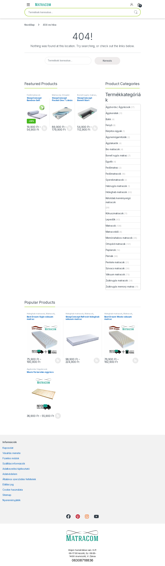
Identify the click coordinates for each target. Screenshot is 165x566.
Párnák (109, 256)
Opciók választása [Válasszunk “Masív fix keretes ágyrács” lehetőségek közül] (58, 416)
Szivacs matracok (115, 268)
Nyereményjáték (12, 500)
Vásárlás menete (12, 453)
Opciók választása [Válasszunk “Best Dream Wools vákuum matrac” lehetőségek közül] (135, 360)
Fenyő (109, 125)
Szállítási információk (14, 463)
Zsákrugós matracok (117, 280)
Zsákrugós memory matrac (120, 286)
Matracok (56, 95)
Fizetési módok (11, 458)
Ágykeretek (112, 113)
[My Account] (132, 5)
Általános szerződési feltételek (19, 479)
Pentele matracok (115, 262)
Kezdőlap (29, 24)
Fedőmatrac (112, 167)
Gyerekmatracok (115, 179)
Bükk (108, 119)
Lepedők (110, 219)
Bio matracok (113, 149)
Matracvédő (112, 231)
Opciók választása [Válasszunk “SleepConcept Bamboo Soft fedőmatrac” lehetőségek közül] (44, 128)
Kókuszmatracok (115, 213)
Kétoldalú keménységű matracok (118, 200)
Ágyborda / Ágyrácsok (118, 107)
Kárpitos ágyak (114, 131)
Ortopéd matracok (60, 96)
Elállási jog (8, 484)
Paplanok (111, 250)
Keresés (135, 12)
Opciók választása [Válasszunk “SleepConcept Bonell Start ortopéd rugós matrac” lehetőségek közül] (95, 128)
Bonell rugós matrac (86, 95)
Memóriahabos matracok (119, 237)
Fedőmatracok (33, 95)
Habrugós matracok (116, 186)
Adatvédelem (10, 474)
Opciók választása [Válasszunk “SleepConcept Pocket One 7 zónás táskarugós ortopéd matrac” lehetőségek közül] (70, 128)
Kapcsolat (8, 447)
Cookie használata (13, 489)
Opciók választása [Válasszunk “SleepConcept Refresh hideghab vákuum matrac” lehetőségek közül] (97, 360)
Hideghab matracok (116, 192)
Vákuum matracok (115, 274)
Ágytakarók (112, 143)
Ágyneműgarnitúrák (116, 137)
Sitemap (7, 494)
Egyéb (109, 161)
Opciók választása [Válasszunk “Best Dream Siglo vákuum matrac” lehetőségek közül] (58, 360)
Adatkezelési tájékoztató (16, 468)
